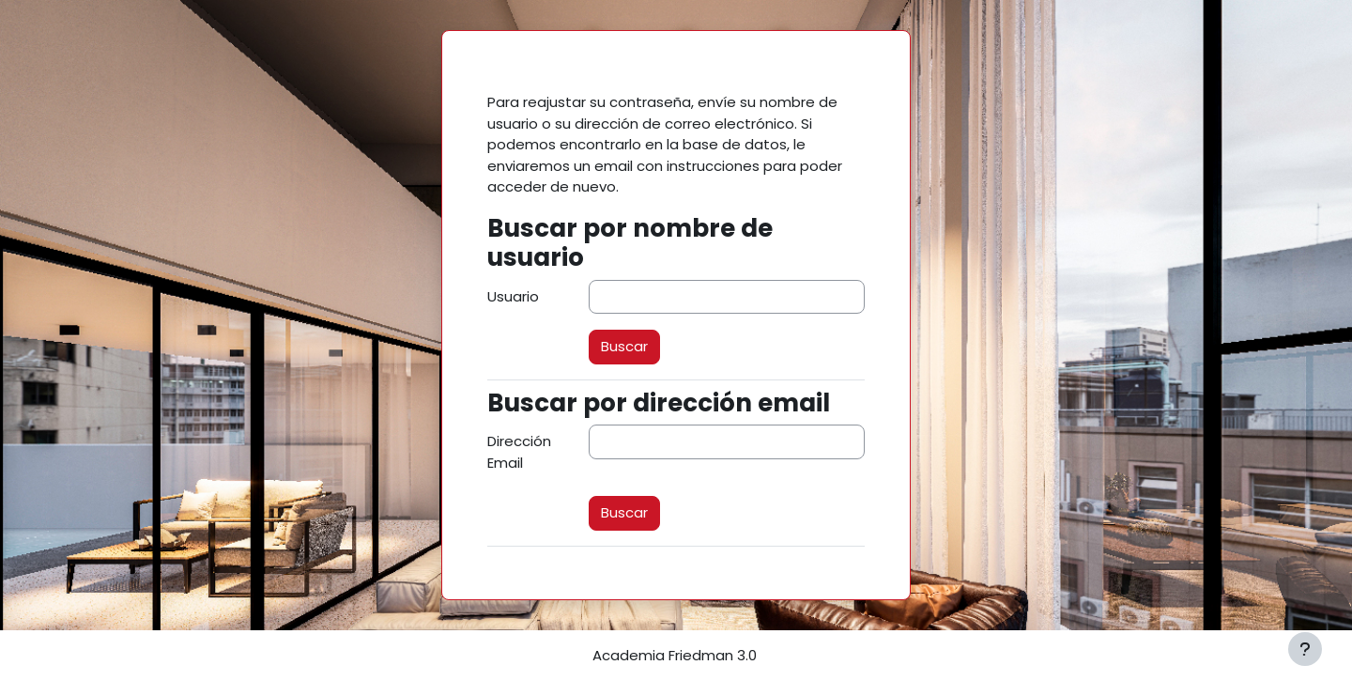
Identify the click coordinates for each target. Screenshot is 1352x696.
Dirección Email (519, 451)
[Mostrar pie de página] (1305, 649)
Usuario (513, 296)
